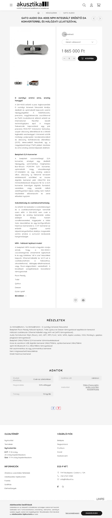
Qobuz (18, 286)
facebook (57, 489)
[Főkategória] (38, 15)
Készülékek (51, 15)
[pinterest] (59, 410)
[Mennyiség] (69, 61)
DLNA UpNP (20, 294)
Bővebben (19, 298)
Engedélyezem (92, 513)
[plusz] (74, 61)
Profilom (60, 451)
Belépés (60, 443)
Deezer (18, 290)
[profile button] (91, 5)
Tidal (17, 282)
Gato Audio (69, 15)
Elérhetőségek (10, 491)
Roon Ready (20, 278)
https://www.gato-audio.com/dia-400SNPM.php (91, 389)
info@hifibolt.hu (67, 482)
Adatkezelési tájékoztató (15, 479)
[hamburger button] (11, 5)
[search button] (84, 5)
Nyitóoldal (9, 443)
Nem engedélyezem (72, 513)
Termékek (9, 447)
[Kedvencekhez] (75, 302)
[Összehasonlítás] (83, 302)
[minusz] (64, 61)
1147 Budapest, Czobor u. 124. (72, 475)
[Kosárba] (87, 61)
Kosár (59, 454)
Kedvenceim (62, 458)
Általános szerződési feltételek (17, 475)
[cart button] (98, 5)
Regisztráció (62, 447)
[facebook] (53, 410)
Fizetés (7, 483)
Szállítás (8, 487)
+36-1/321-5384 (66, 479)
